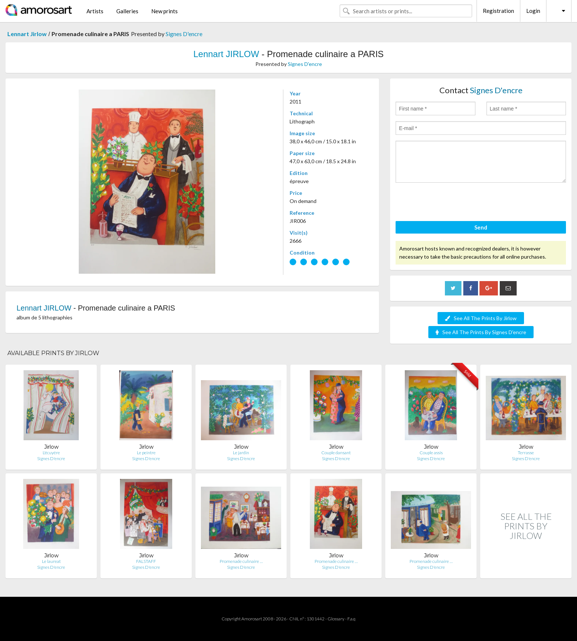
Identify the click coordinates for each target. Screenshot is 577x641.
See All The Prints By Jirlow (481, 318)
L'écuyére (51, 452)
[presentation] (451, 203)
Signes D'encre (184, 33)
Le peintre (146, 452)
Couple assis (431, 452)
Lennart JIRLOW (226, 54)
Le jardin (241, 452)
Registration (498, 10)
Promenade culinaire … (241, 561)
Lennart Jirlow (27, 33)
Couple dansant (336, 452)
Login (533, 10)
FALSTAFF (146, 561)
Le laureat (51, 561)
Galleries (127, 11)
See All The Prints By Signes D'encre (481, 332)
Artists (94, 11)
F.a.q (351, 618)
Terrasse (526, 452)
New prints (164, 11)
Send (480, 227)
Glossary (336, 618)
